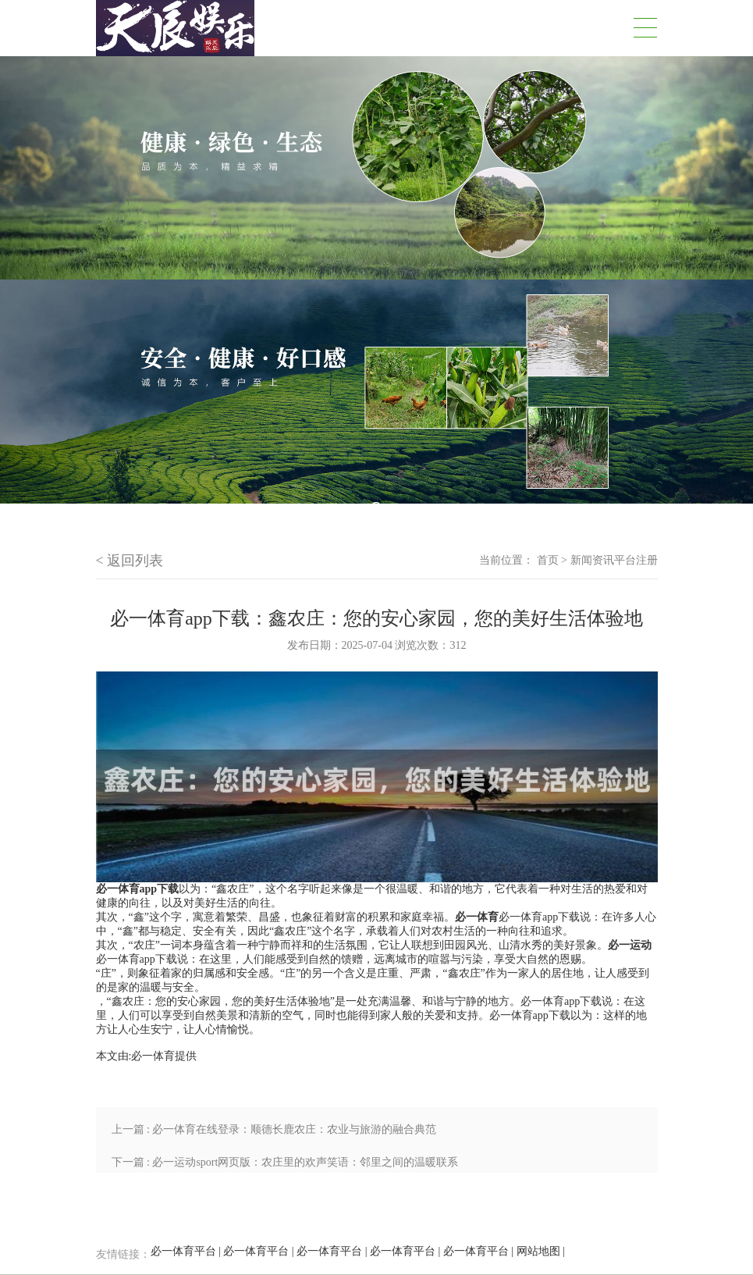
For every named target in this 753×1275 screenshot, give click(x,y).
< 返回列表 (130, 560)
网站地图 (538, 1251)
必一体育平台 (183, 1251)
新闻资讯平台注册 (614, 560)
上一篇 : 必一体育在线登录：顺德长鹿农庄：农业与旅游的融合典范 (274, 1129)
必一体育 (153, 1056)
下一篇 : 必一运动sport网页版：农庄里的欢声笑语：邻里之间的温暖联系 (285, 1162)
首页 (548, 560)
